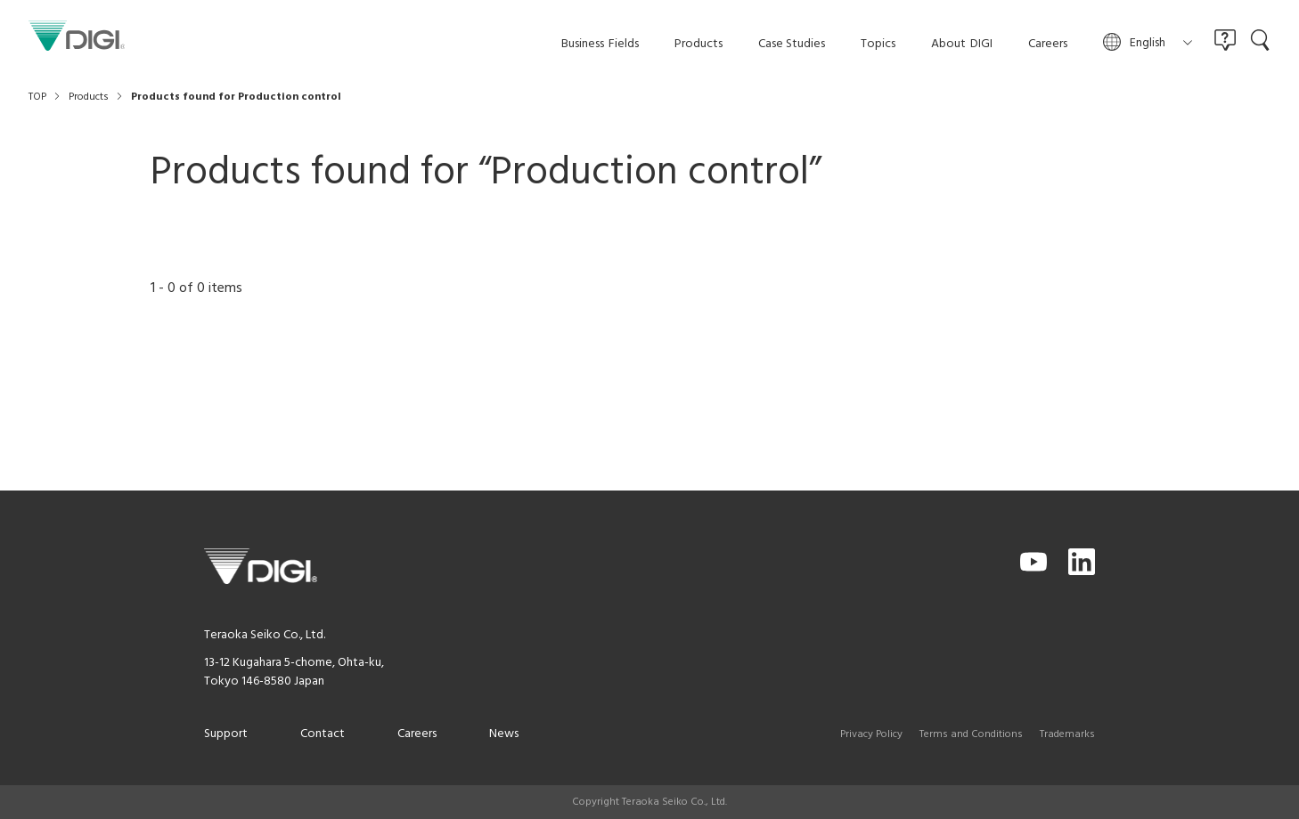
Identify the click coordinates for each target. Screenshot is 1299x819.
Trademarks (1067, 734)
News (504, 734)
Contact (322, 734)
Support (226, 734)
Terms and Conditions (971, 734)
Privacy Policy (871, 734)
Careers (417, 734)
